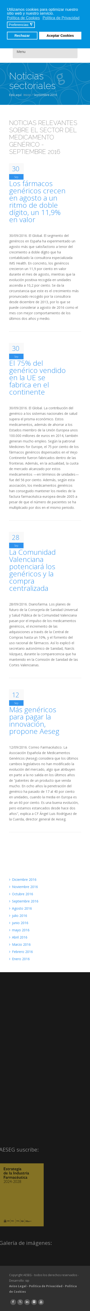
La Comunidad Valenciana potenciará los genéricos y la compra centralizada (32, 570)
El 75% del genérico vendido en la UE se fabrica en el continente (37, 377)
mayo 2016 (19, 930)
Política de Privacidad (45, 1286)
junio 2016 (18, 922)
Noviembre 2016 (23, 886)
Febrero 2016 (21, 951)
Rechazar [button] (22, 36)
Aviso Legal (17, 1286)
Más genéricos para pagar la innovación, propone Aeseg (34, 720)
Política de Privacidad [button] (60, 18)
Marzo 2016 (20, 944)
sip (27, 1281)
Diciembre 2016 (22, 879)
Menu (21, 51)
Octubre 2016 (21, 894)
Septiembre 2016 (23, 901)
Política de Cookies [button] (23, 18)
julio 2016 (18, 915)
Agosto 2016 (20, 908)
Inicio (27, 95)
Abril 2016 (18, 937)
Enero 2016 (19, 959)
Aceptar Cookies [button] (60, 36)
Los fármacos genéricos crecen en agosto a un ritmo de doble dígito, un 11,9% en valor (37, 201)
